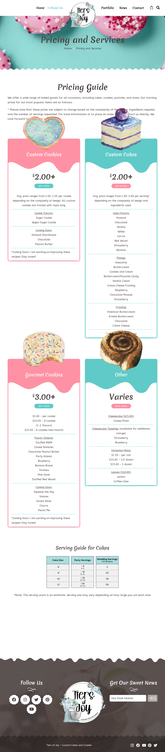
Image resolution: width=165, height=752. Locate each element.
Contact (138, 8)
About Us (56, 8)
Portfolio (107, 8)
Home (40, 8)
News (123, 8)
